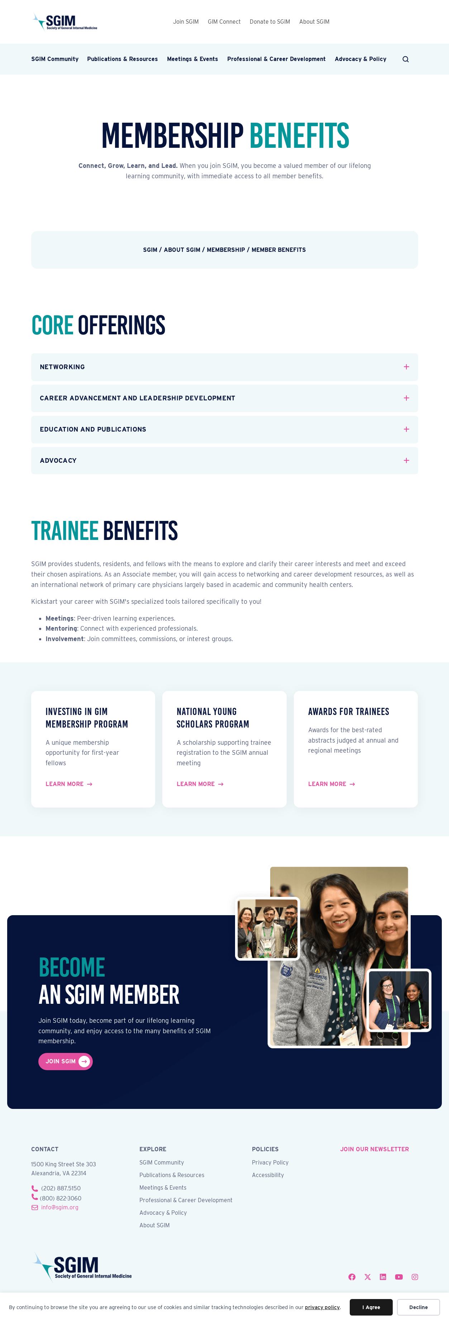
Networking (62, 367)
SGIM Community (54, 59)
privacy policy (322, 1307)
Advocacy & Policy (360, 59)
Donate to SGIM (270, 21)
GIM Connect (224, 21)
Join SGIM (186, 21)
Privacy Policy (270, 1163)
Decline (418, 1307)
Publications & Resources (122, 59)
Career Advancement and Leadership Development (137, 398)
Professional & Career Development (276, 59)
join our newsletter (374, 1149)
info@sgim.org (59, 1207)
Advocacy (58, 460)
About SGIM (314, 21)
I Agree (371, 1307)
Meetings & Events (192, 59)
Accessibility (268, 1175)
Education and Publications (93, 429)
